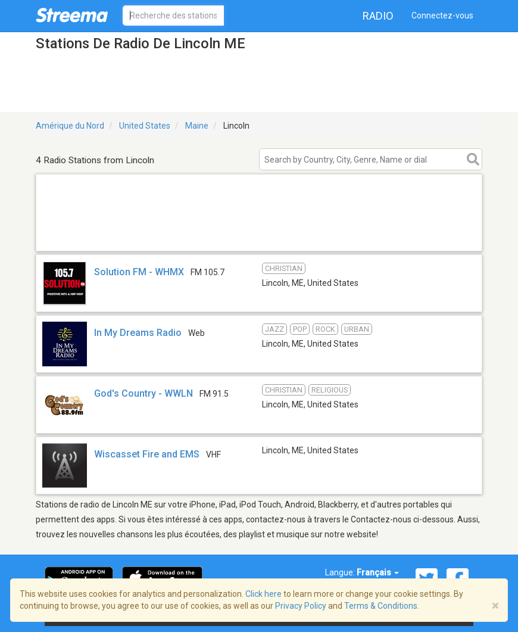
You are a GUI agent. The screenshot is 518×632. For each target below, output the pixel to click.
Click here (263, 594)
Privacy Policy (300, 606)
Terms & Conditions (380, 606)
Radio (378, 16)
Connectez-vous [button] (442, 15)
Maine (196, 125)
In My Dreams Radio (138, 332)
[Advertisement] (259, 235)
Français (378, 572)
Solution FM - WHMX (139, 272)
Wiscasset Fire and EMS (146, 454)
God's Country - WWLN (143, 393)
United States (144, 125)
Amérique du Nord (70, 125)
